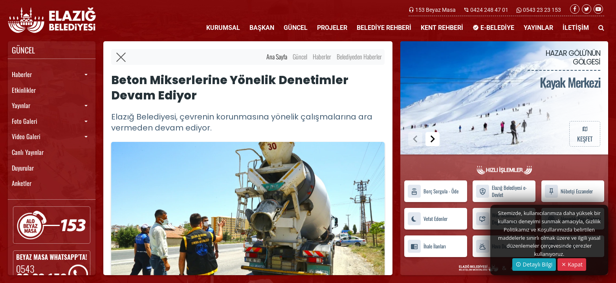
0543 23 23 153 (541, 10)
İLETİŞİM (576, 27)
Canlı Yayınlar (28, 152)
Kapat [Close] (572, 264)
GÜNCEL (296, 27)
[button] (432, 139)
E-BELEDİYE (493, 27)
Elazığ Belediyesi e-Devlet (501, 191)
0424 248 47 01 (489, 10)
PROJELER (332, 27)
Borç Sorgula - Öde (432, 191)
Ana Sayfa (276, 56)
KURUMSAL (223, 27)
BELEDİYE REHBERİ (384, 27)
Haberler (22, 74)
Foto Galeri (24, 121)
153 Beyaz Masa (435, 10)
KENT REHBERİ (442, 27)
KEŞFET (584, 133)
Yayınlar (21, 105)
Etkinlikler (24, 90)
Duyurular (23, 168)
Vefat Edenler (427, 219)
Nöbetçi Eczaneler (568, 191)
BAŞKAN (261, 27)
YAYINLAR (538, 27)
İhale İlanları (426, 246)
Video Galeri (26, 136)
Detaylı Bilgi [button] (534, 264)
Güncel (300, 56)
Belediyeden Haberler (359, 56)
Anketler (21, 183)
